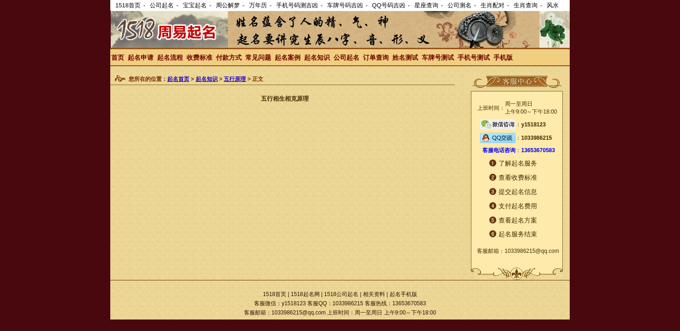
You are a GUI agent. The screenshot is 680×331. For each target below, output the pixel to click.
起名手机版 (403, 294)
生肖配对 (492, 5)
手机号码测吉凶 (297, 5)
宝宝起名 (195, 5)
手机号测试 (474, 57)
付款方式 (229, 57)
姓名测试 (405, 57)
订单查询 (376, 57)
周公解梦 (228, 5)
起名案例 (287, 57)
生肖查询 (526, 5)
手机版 (503, 57)
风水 (553, 5)
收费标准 (199, 57)
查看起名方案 (518, 220)
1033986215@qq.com (531, 251)
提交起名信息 (518, 191)
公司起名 (162, 5)
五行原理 (235, 79)
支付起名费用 (518, 206)
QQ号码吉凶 (388, 5)
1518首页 (128, 5)
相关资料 (374, 294)
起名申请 (140, 57)
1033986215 (536, 138)
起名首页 (178, 79)
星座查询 (426, 5)
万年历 (258, 5)
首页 (117, 57)
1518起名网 (305, 294)
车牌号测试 (438, 57)
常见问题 (258, 57)
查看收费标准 (518, 177)
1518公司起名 (341, 294)
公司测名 (459, 5)
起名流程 (170, 57)
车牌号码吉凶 (345, 5)
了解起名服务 (518, 163)
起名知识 (317, 57)
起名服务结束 (518, 234)
